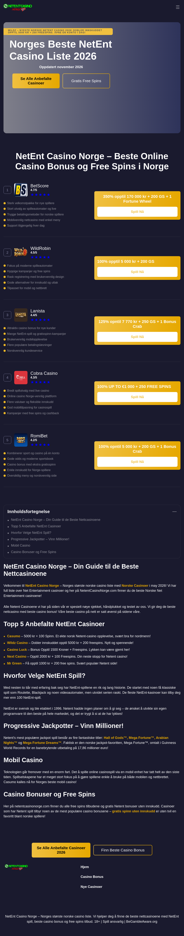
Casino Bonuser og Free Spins (33, 552)
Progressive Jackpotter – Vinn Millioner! (40, 539)
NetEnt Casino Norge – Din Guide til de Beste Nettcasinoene (55, 520)
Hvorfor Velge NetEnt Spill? (31, 533)
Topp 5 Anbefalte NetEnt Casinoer (36, 526)
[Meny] (177, 7)
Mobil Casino (20, 545)
